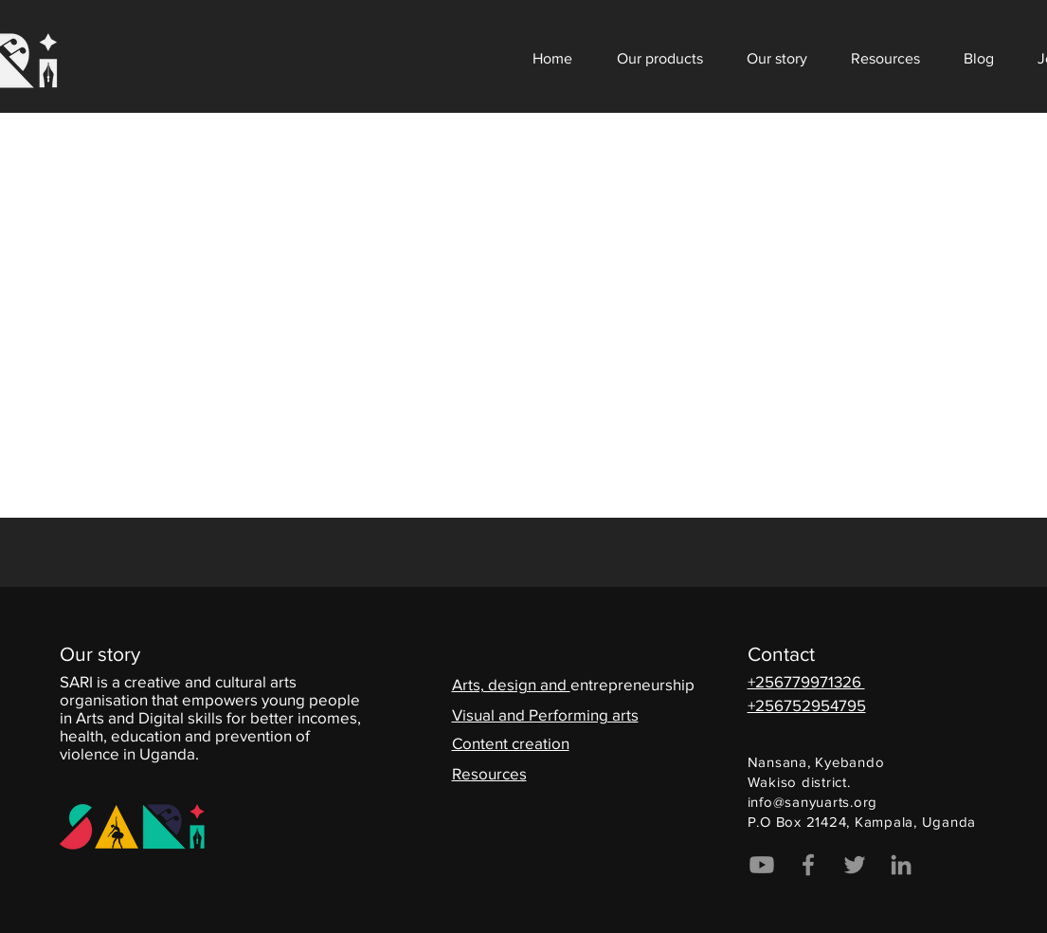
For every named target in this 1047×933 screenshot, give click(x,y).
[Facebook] (808, 865)
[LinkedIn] (901, 865)
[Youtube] (762, 865)
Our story (100, 654)
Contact (781, 654)
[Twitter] (854, 865)
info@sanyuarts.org (813, 802)
